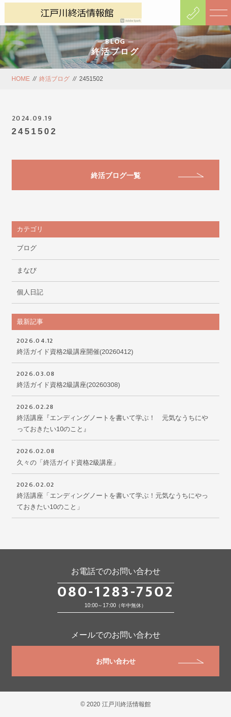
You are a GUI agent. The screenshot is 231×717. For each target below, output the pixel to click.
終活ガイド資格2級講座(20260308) (116, 378)
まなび (27, 270)
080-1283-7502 (115, 592)
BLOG (115, 41)
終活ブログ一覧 (147, 175)
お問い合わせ (150, 661)
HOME (21, 78)
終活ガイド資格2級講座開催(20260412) (116, 345)
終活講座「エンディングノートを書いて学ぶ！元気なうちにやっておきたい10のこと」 (116, 495)
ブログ (27, 248)
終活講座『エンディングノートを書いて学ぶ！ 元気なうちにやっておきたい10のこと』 (116, 417)
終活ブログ (54, 78)
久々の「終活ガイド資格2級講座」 (116, 455)
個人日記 (30, 292)
